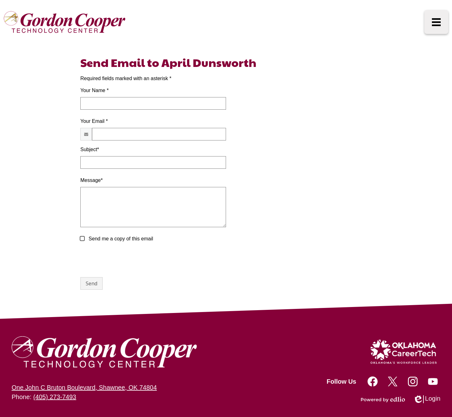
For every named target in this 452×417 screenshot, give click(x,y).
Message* (91, 180)
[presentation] (128, 260)
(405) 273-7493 (54, 396)
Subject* (89, 149)
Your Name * (94, 90)
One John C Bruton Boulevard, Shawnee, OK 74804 (84, 387)
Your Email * (94, 121)
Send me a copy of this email (120, 238)
